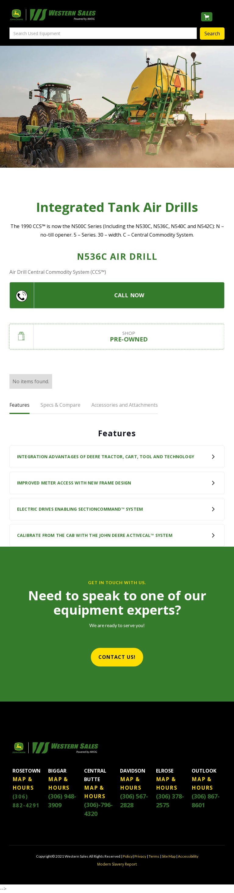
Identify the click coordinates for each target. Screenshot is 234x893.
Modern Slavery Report (117, 864)
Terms (154, 856)
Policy (128, 856)
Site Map (169, 856)
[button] (206, 16)
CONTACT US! (117, 657)
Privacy (140, 856)
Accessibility (188, 856)
